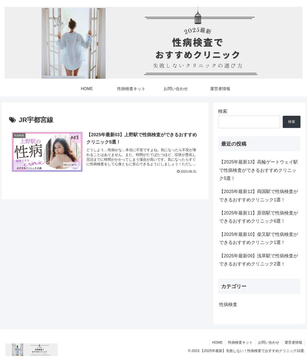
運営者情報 (293, 342)
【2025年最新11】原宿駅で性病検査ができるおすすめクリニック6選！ (258, 217)
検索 (222, 111)
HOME (217, 342)
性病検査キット (240, 342)
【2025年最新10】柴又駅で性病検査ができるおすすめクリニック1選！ (258, 238)
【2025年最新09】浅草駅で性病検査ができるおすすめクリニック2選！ (258, 259)
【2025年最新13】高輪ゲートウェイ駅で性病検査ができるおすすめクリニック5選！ (258, 170)
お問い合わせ (268, 342)
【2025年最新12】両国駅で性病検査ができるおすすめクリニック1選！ (258, 195)
